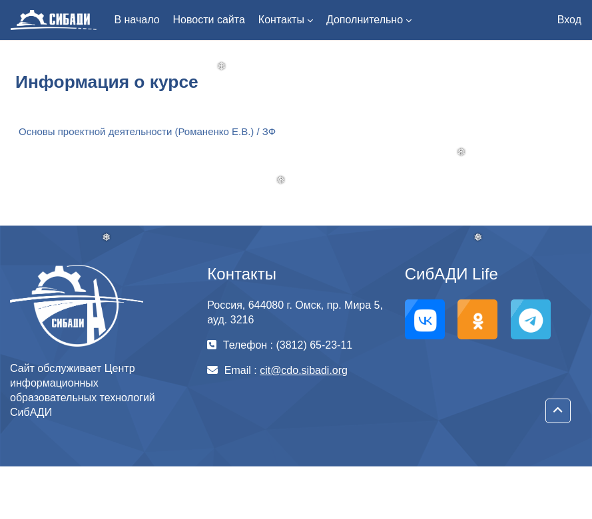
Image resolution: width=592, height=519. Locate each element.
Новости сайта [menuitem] (209, 19)
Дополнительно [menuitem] (364, 19)
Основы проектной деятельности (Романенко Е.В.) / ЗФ (147, 131)
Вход (569, 19)
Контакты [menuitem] (281, 19)
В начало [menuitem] (136, 19)
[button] (558, 411)
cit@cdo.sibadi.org (304, 370)
